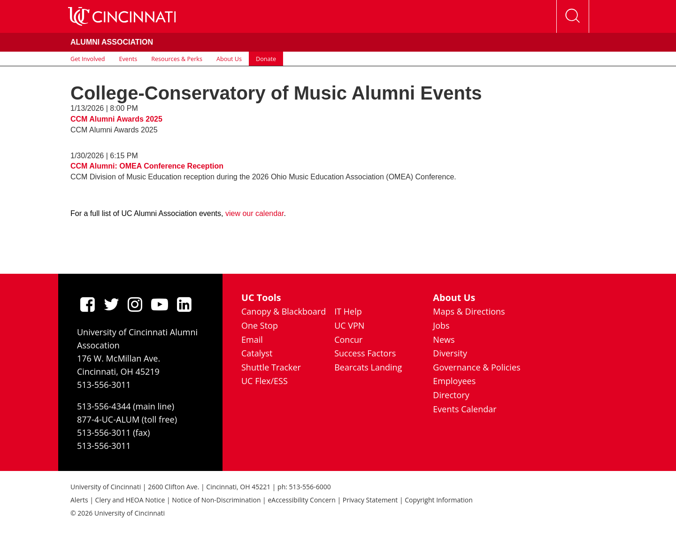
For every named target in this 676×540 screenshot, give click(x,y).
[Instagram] (135, 304)
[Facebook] (87, 304)
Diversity (450, 353)
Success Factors (365, 353)
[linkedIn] (184, 304)
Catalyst (256, 353)
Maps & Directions (469, 311)
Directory (451, 395)
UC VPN (349, 325)
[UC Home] (121, 16)
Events (128, 58)
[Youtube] (159, 304)
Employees (454, 380)
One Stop (259, 325)
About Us (229, 58)
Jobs (441, 325)
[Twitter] (111, 304)
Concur (348, 339)
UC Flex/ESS (264, 380)
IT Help (348, 311)
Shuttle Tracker (271, 367)
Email (252, 339)
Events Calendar (464, 409)
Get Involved (87, 58)
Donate (266, 58)
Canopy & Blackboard (283, 311)
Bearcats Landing (368, 367)
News (443, 339)
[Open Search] (572, 16)
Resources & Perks (176, 58)
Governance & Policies (476, 367)
